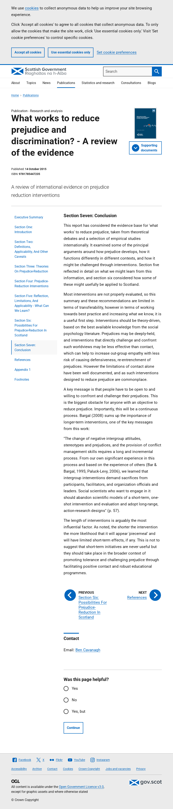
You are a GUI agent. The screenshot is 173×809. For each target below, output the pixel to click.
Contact (52, 768)
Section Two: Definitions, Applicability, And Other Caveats (31, 249)
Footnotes (22, 379)
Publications (66, 83)
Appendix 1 (23, 370)
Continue (73, 728)
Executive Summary (29, 217)
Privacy (141, 768)
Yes (75, 688)
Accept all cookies (28, 52)
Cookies (68, 768)
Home (15, 95)
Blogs (152, 83)
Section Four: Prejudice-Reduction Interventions (31, 283)
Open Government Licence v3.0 (81, 787)
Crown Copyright (89, 768)
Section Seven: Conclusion (25, 347)
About (15, 83)
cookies (32, 8)
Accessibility (19, 768)
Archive (37, 768)
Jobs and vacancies (118, 768)
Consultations (131, 83)
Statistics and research (98, 83)
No (74, 700)
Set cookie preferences (117, 52)
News (47, 83)
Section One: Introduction (24, 229)
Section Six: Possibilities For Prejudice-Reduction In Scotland (31, 328)
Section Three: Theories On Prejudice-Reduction (31, 268)
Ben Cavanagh (87, 650)
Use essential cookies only (70, 52)
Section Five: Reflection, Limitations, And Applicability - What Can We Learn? (32, 303)
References (22, 360)
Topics (31, 83)
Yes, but (78, 711)
